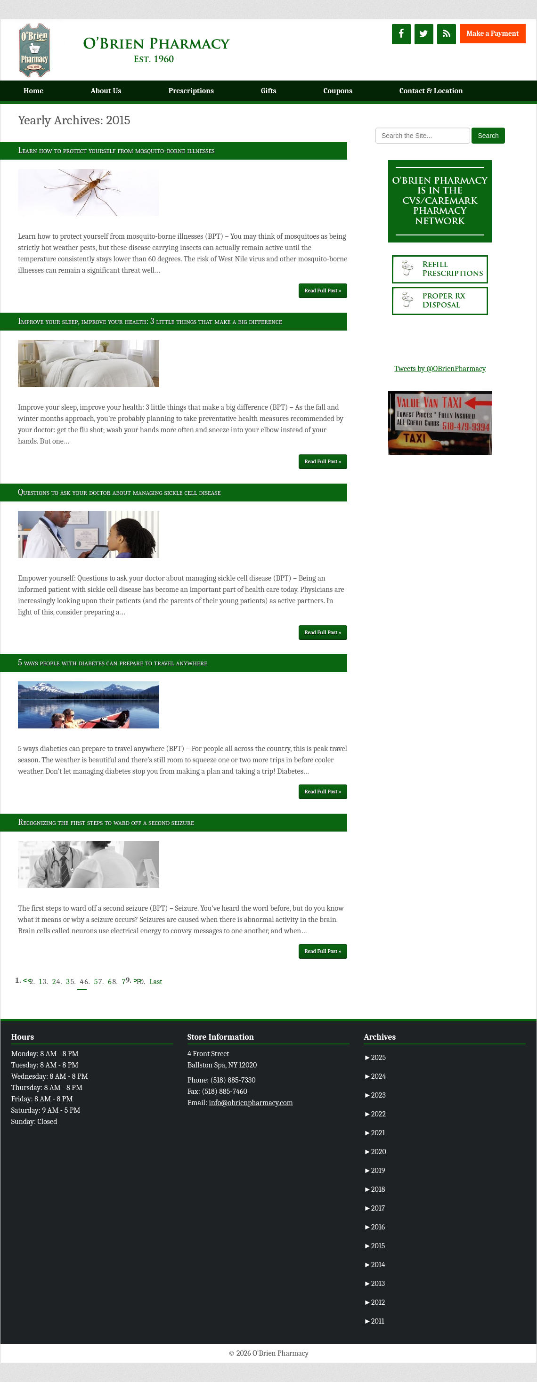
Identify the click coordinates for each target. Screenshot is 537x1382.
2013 (374, 1283)
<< (27, 980)
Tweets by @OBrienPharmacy (440, 368)
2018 (374, 1189)
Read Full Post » (323, 291)
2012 (374, 1302)
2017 (374, 1208)
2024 (375, 1076)
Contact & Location (431, 91)
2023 (375, 1095)
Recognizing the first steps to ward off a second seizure (106, 822)
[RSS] (446, 34)
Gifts (269, 91)
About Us (105, 91)
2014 (374, 1265)
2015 (374, 1246)
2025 (375, 1057)
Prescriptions (191, 91)
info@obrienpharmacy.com (251, 1103)
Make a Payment (493, 33)
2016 (374, 1227)
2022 (375, 1114)
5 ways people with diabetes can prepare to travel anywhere (112, 663)
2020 (375, 1152)
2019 (374, 1170)
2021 (374, 1133)
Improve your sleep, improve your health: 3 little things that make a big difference (150, 321)
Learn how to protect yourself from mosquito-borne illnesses (116, 150)
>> (137, 980)
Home (33, 91)
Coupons (338, 91)
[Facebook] (401, 34)
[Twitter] (424, 34)
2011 (374, 1321)
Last (155, 982)
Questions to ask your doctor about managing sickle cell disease (119, 492)
